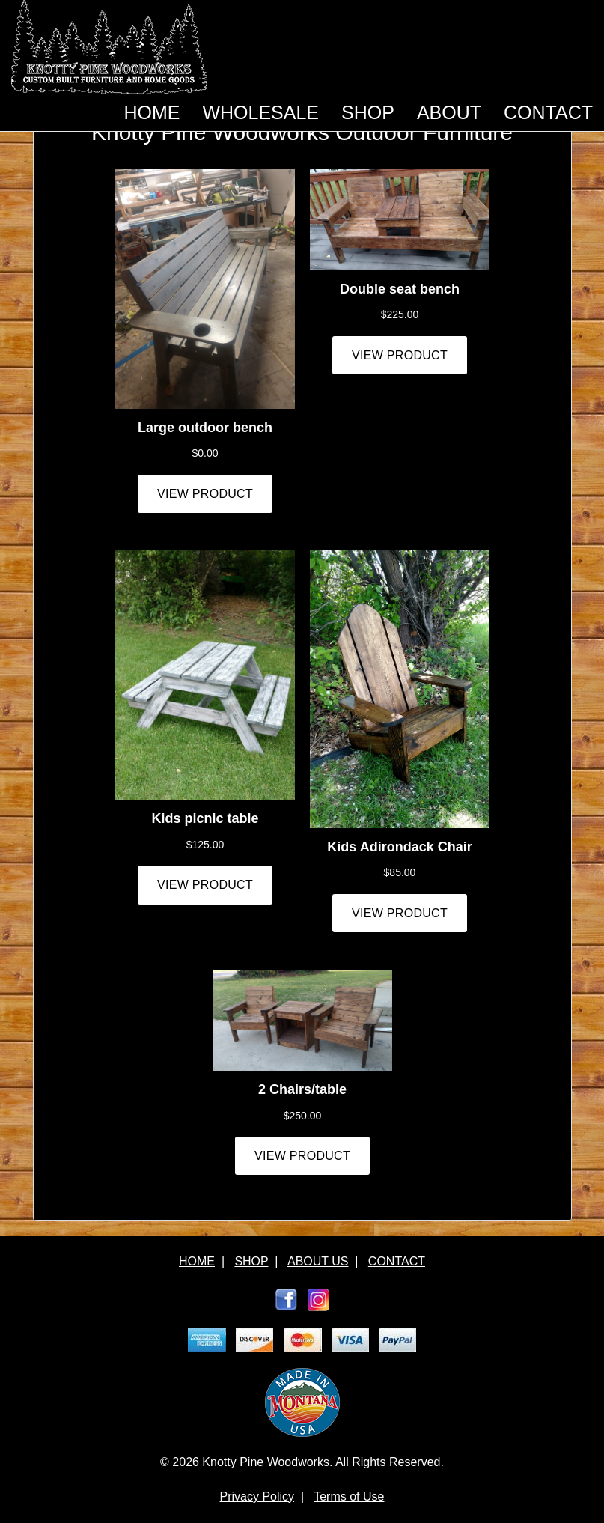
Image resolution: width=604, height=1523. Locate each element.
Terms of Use (349, 1496)
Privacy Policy (257, 1496)
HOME (151, 112)
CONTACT (548, 112)
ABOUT (449, 112)
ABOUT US (318, 1261)
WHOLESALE (260, 112)
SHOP (367, 112)
